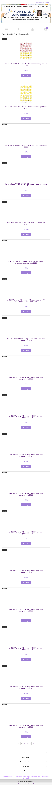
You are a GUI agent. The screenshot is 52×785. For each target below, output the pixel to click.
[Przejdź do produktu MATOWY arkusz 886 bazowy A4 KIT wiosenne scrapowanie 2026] (26, 444)
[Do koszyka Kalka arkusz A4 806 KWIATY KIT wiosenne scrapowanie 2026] (26, 156)
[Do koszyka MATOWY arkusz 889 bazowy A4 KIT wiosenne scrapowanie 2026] (26, 543)
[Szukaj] (19, 29)
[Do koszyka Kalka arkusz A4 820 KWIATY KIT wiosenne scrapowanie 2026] (26, 195)
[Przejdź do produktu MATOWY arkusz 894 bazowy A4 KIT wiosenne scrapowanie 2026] (26, 714)
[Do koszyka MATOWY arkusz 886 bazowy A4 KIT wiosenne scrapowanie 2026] (26, 466)
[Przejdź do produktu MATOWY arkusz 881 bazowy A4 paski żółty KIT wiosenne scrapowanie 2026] (26, 250)
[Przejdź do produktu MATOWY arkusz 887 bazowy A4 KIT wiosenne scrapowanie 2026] (26, 482)
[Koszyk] (45, 29)
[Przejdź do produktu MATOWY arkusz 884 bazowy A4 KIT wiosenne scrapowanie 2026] (26, 366)
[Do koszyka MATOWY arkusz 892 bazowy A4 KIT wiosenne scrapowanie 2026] (26, 659)
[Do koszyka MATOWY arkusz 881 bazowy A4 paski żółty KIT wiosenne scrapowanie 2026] (26, 272)
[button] (6, 29)
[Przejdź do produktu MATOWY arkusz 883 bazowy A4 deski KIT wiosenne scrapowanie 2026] (26, 328)
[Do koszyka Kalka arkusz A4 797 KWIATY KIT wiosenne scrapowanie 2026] (26, 75)
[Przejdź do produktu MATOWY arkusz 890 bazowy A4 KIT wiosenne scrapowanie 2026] (26, 560)
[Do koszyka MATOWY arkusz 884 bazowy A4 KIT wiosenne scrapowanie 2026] (26, 388)
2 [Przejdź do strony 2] (24, 743)
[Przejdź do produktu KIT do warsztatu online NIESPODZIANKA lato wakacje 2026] (26, 212)
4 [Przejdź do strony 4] (30, 743)
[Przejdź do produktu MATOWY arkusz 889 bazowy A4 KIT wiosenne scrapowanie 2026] (26, 521)
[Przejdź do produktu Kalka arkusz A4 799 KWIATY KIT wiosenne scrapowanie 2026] (26, 94)
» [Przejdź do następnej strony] (33, 743)
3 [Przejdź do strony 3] (27, 743)
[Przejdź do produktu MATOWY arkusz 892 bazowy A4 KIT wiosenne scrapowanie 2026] (26, 637)
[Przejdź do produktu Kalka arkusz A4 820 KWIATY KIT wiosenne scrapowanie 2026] (26, 173)
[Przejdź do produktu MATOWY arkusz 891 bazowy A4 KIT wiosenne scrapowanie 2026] (26, 598)
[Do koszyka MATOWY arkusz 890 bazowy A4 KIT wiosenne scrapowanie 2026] (26, 582)
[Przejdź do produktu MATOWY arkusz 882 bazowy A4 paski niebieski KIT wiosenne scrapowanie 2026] (26, 289)
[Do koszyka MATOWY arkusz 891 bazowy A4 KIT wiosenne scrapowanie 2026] (26, 620)
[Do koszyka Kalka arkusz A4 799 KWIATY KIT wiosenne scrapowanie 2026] (26, 118)
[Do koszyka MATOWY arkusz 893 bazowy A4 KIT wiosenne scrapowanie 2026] (26, 698)
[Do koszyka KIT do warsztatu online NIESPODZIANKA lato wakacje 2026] (26, 234)
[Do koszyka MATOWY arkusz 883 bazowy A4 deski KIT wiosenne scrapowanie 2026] (26, 350)
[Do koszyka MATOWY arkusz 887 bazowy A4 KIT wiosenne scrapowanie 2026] (26, 504)
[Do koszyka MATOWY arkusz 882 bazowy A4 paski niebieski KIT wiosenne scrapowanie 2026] (26, 311)
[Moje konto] (32, 29)
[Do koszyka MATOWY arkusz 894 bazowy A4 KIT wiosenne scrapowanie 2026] (26, 736)
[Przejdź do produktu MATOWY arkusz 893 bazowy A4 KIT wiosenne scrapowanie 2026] (26, 676)
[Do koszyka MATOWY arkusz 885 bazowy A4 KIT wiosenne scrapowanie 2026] (26, 427)
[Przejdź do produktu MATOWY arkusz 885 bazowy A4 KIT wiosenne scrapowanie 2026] (26, 405)
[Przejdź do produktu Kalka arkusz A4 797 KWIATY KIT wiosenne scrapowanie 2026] (26, 51)
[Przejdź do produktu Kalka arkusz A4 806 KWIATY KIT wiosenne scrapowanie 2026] (26, 134)
